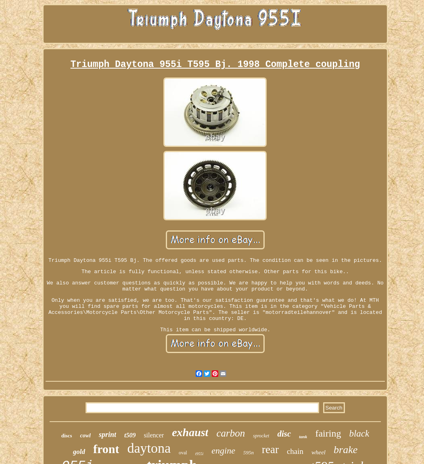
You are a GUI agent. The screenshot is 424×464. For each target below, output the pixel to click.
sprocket (261, 436)
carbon (230, 433)
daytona (149, 448)
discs (66, 436)
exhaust (190, 432)
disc (284, 434)
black (359, 433)
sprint (107, 435)
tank (303, 436)
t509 (130, 435)
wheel (318, 452)
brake (345, 450)
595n (248, 452)
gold (79, 452)
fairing (328, 433)
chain (295, 451)
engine (223, 450)
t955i (199, 453)
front (106, 449)
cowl (85, 436)
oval (183, 453)
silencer (154, 435)
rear (270, 449)
